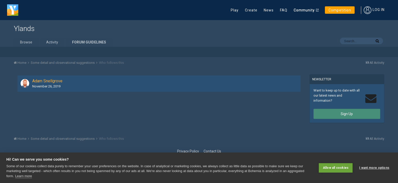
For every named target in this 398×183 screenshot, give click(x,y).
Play (235, 10)
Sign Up (347, 114)
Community (304, 10)
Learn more (23, 176)
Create (251, 10)
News (269, 10)
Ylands (24, 28)
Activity (52, 42)
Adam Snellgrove (47, 81)
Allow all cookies (336, 168)
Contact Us (212, 151)
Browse (26, 42)
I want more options (374, 168)
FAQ (283, 10)
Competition (339, 10)
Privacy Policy (188, 151)
